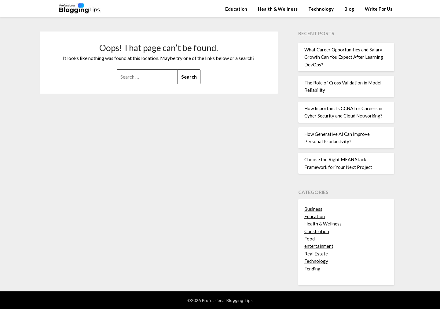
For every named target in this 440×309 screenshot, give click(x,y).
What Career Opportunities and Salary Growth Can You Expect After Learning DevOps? (343, 57)
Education (236, 9)
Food (309, 238)
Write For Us (378, 9)
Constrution (316, 231)
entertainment (318, 246)
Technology (321, 9)
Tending (312, 268)
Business (313, 209)
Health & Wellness (278, 9)
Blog (349, 9)
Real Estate (316, 253)
